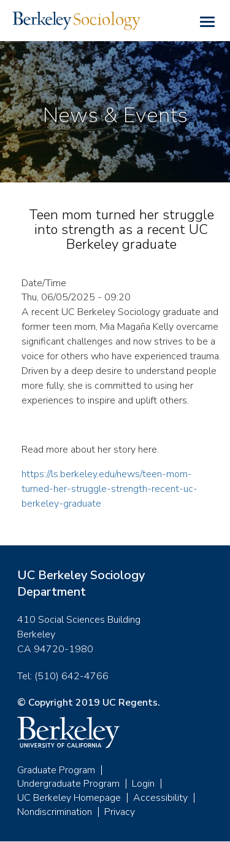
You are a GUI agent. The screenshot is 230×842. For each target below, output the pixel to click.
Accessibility (160, 798)
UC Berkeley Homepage (69, 798)
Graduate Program (56, 770)
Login (143, 784)
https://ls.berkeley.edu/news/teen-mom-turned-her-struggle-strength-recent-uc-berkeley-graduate (109, 488)
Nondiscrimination (54, 812)
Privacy (119, 812)
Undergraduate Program (68, 784)
